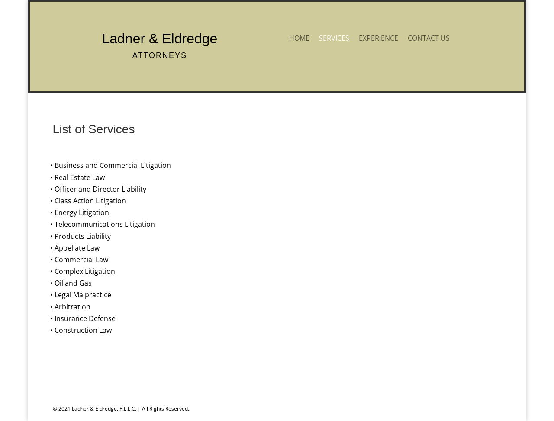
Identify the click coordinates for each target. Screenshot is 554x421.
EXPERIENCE (378, 39)
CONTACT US (429, 39)
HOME (299, 39)
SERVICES (334, 39)
